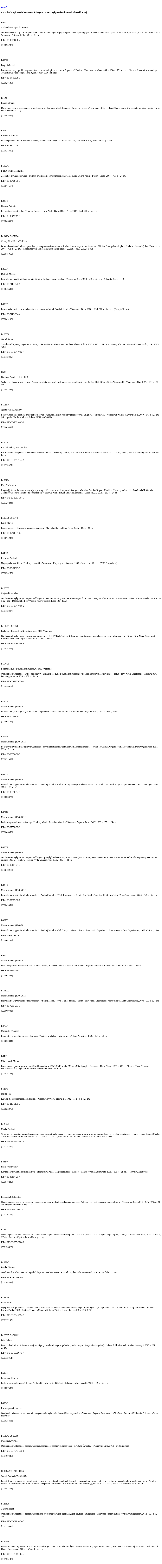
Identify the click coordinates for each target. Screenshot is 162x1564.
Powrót (4, 7)
